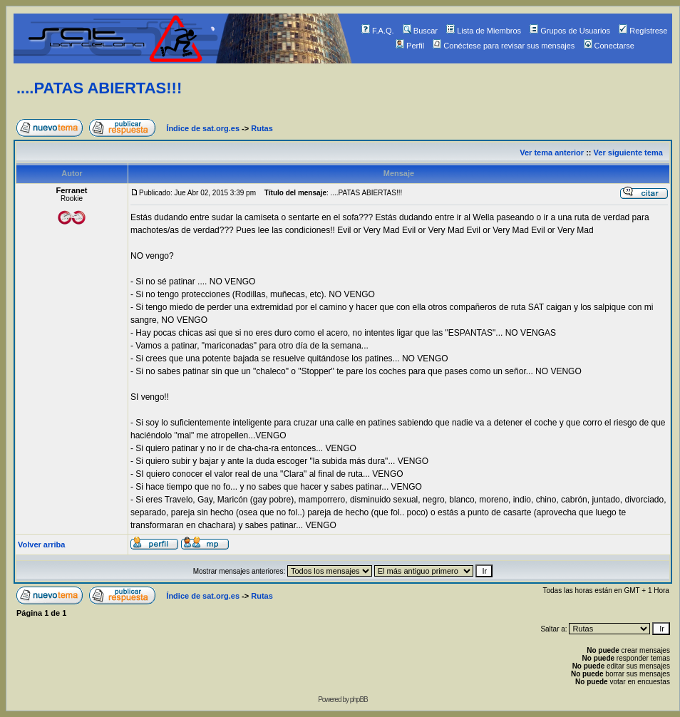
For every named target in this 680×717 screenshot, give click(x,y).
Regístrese (643, 30)
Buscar (420, 30)
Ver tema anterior (552, 152)
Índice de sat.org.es (202, 128)
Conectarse (609, 45)
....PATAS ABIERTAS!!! (99, 88)
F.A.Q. (377, 30)
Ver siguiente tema (628, 152)
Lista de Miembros (483, 30)
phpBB (359, 699)
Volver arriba (41, 544)
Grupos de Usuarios (570, 30)
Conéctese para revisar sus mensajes (504, 45)
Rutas (262, 128)
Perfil (410, 45)
